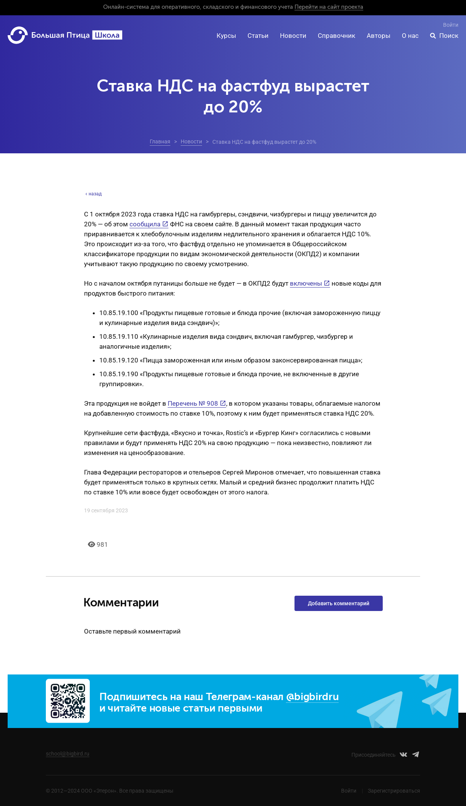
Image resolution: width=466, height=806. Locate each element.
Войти (450, 25)
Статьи (258, 35)
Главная (160, 141)
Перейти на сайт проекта (328, 7)
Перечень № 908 (193, 403)
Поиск (448, 35)
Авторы (378, 35)
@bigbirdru (312, 697)
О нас (410, 35)
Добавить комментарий (338, 603)
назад (93, 194)
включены (306, 283)
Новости (293, 35)
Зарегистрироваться (394, 791)
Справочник (336, 35)
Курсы (226, 35)
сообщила (144, 224)
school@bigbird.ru (67, 754)
